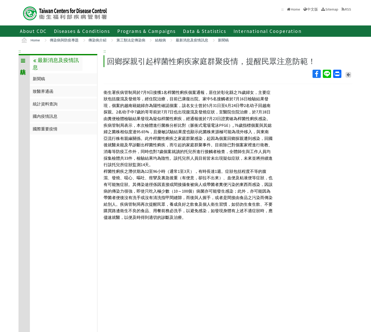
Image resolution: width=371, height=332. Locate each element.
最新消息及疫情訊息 (192, 40)
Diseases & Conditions (82, 31)
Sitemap (331, 9)
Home (295, 9)
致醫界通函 (43, 91)
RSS (348, 9)
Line (326, 74)
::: (20, 50)
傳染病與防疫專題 (64, 40)
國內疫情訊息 (45, 116)
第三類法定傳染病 (130, 40)
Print (337, 74)
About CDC (33, 31)
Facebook (316, 74)
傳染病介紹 (97, 40)
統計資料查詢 (45, 103)
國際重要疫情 (45, 128)
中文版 (312, 9)
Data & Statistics (204, 31)
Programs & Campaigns (146, 31)
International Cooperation (267, 31)
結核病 (160, 40)
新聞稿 (223, 40)
